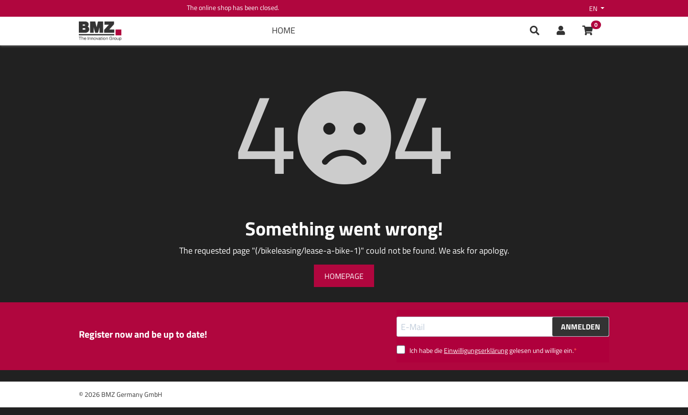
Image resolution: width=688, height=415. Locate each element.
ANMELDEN (580, 326)
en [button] (594, 8)
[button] (561, 31)
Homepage (344, 276)
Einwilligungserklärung (476, 350)
